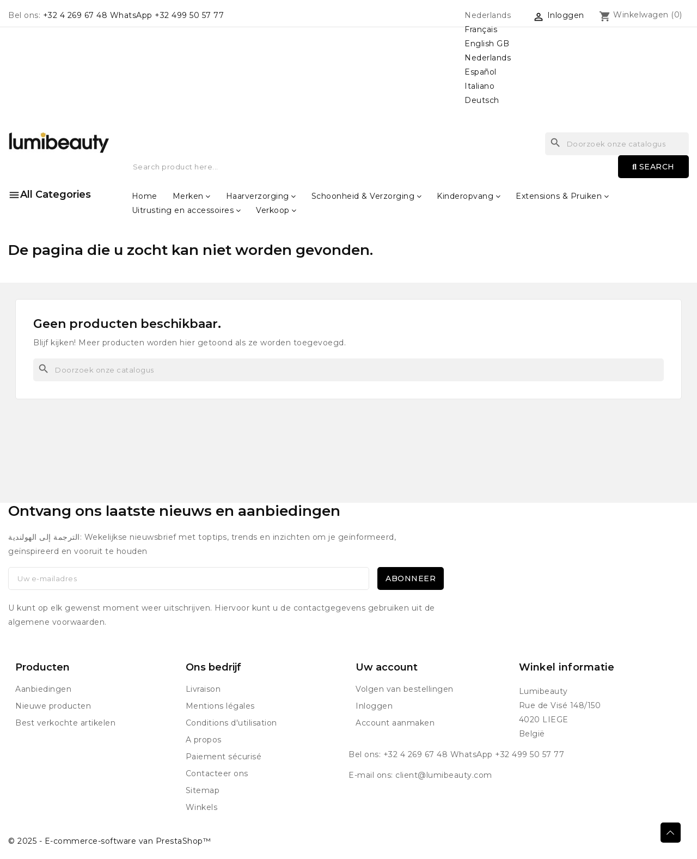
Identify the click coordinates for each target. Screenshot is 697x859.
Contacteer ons (217, 773)
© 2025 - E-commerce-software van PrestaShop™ (109, 841)
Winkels (202, 807)
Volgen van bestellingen (405, 689)
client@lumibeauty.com (443, 775)
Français (480, 29)
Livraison (203, 689)
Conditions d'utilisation (231, 723)
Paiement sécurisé (224, 756)
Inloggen (374, 706)
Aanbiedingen (43, 689)
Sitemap (203, 790)
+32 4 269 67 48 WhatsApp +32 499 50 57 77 (133, 15)
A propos (204, 740)
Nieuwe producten (53, 706)
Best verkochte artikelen (65, 723)
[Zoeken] (348, 369)
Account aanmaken (395, 723)
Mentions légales (220, 706)
